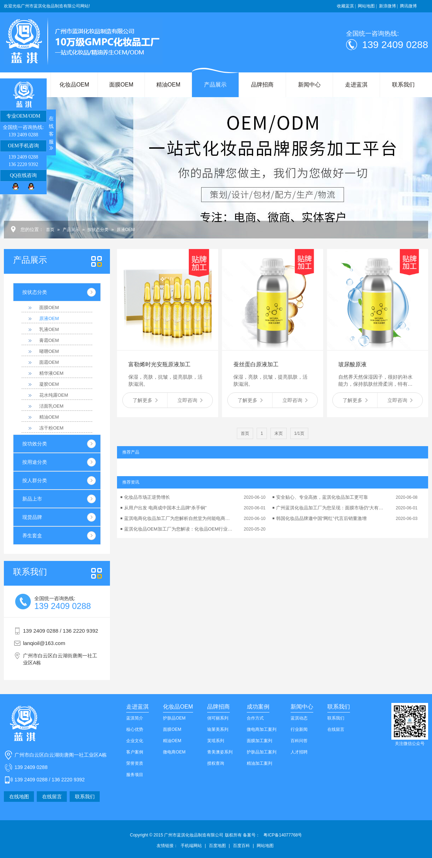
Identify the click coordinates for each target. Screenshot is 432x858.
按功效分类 (34, 443)
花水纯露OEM (53, 395)
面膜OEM (121, 85)
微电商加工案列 (261, 729)
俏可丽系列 (217, 718)
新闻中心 (309, 85)
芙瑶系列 (215, 740)
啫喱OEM (49, 351)
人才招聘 (299, 752)
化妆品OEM (74, 85)
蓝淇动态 (299, 718)
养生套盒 (32, 535)
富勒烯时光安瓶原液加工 (159, 364)
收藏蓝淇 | (346, 6)
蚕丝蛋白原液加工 (256, 364)
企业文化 (134, 740)
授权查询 (215, 763)
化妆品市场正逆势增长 (147, 497)
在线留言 (52, 796)
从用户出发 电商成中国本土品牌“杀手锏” (165, 507)
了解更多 (145, 400)
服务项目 (134, 774)
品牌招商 (262, 85)
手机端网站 (191, 845)
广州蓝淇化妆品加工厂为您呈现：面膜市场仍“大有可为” (331, 507)
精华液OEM (51, 373)
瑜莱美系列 (217, 729)
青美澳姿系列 (220, 752)
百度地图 (217, 845)
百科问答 (299, 740)
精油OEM (168, 85)
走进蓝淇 (356, 85)
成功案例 (258, 707)
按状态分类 (98, 229)
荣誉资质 (134, 763)
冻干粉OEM (51, 428)
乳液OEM (49, 329)
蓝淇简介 (134, 718)
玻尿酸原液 (352, 364)
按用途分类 (34, 462)
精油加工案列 (259, 763)
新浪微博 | (388, 6)
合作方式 (255, 718)
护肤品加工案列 (261, 752)
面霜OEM (49, 362)
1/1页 (299, 433)
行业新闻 (299, 729)
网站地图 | (367, 6)
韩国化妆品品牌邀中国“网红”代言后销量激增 (321, 518)
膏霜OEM (49, 340)
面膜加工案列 (259, 740)
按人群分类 (34, 480)
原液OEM (126, 229)
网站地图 (265, 845)
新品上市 (32, 499)
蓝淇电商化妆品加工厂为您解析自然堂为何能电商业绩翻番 (179, 518)
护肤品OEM (174, 718)
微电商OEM (174, 752)
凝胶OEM (49, 384)
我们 (30, 572)
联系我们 (403, 85)
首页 (50, 229)
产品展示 (215, 85)
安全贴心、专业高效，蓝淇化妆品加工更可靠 (322, 497)
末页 (278, 433)
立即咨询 (190, 400)
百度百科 (241, 845)
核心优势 (134, 729)
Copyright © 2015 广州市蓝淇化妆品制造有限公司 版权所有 (195, 835)
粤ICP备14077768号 (282, 835)
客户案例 (134, 752)
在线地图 (19, 796)
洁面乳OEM (51, 406)
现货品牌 (32, 517)
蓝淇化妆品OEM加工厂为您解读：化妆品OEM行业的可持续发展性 (179, 529)
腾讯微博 (408, 6)
